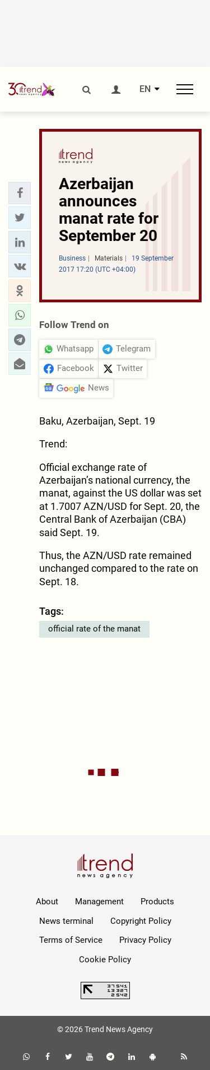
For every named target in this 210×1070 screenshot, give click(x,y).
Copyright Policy (140, 921)
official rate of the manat (94, 629)
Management (99, 902)
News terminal (66, 921)
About (47, 902)
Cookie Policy (105, 960)
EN (145, 89)
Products (157, 902)
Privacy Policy (145, 940)
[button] (19, 193)
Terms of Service (70, 940)
